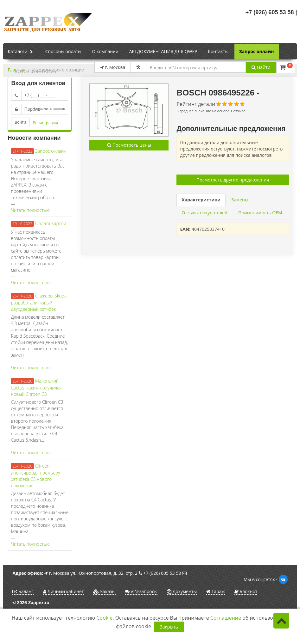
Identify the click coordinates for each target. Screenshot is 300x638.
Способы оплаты (63, 51)
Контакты (218, 51)
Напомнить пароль (48, 108)
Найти (261, 67)
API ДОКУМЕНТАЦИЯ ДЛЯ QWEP (163, 51)
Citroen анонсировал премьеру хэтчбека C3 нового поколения (35, 475)
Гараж (215, 591)
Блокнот (246, 591)
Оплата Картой (50, 223)
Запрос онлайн (256, 51)
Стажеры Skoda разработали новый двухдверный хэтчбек (39, 302)
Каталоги (21, 51)
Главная (16, 70)
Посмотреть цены (129, 145)
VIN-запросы (141, 591)
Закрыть (169, 627)
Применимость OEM (260, 213)
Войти (20, 122)
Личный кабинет (63, 591)
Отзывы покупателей (204, 213)
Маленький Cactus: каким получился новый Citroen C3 (36, 387)
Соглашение (225, 617)
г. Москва (112, 67)
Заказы (104, 591)
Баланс (22, 591)
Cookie (105, 617)
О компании (105, 51)
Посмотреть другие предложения (232, 180)
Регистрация (45, 123)
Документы (182, 591)
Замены (239, 200)
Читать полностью (30, 210)
